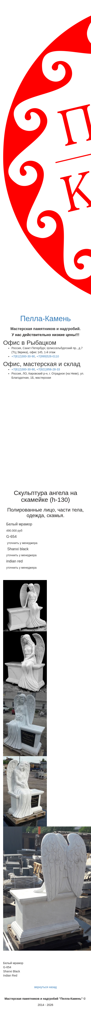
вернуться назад (45, 987)
